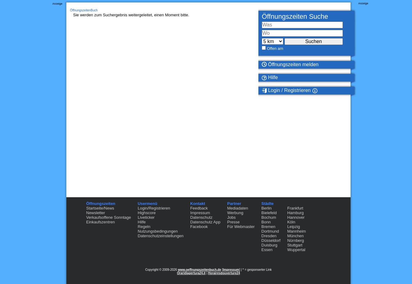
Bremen (268, 226)
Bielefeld (269, 212)
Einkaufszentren (100, 222)
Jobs (231, 217)
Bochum (268, 217)
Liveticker (146, 217)
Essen (267, 249)
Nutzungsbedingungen (158, 231)
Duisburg (269, 245)
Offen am (275, 48)
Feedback (199, 208)
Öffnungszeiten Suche (295, 16)
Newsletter (95, 212)
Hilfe (270, 77)
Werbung (235, 212)
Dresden (269, 236)
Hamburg (295, 212)
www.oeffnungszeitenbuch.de (199, 269)
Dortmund (270, 231)
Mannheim (296, 231)
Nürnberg (295, 240)
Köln (291, 222)
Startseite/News (100, 208)
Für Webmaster (240, 226)
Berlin (266, 208)
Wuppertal (296, 249)
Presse (233, 222)
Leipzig (293, 226)
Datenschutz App (205, 222)
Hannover (295, 217)
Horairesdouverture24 (224, 273)
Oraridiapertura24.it (191, 273)
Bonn (266, 222)
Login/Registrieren (154, 208)
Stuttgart (294, 245)
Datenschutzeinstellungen (160, 236)
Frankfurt (295, 208)
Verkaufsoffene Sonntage (108, 217)
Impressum (200, 212)
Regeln (144, 226)
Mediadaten (237, 208)
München (295, 236)
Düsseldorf (271, 240)
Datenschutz (201, 217)
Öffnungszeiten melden (290, 64)
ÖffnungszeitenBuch (84, 10)
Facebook (199, 226)
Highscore (147, 212)
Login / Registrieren (286, 90)
